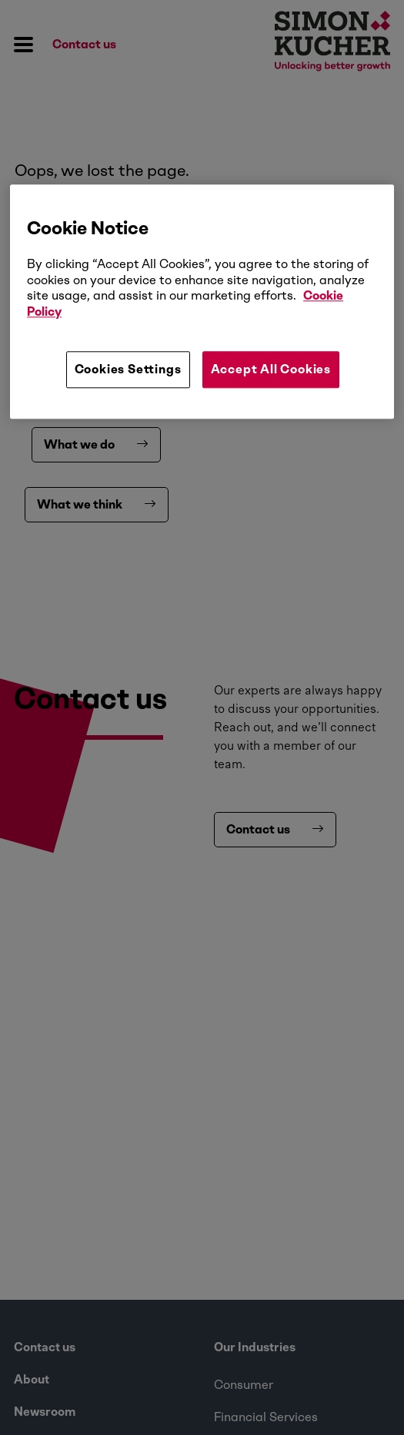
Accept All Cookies (271, 369)
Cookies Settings (128, 369)
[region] (202, 302)
